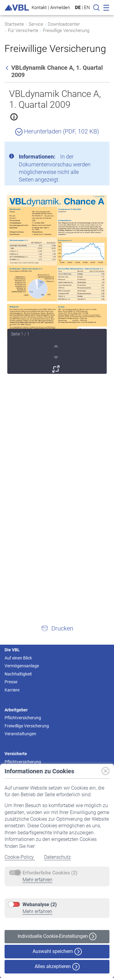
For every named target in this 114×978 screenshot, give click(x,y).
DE (78, 7)
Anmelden (60, 7)
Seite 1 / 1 (20, 334)
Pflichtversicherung (23, 717)
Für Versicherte (23, 30)
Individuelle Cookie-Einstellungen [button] (57, 936)
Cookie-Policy (20, 857)
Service (36, 24)
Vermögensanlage (22, 665)
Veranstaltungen (20, 733)
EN (87, 7)
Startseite (14, 24)
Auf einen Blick (18, 658)
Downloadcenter (64, 24)
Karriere (12, 690)
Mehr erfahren (37, 880)
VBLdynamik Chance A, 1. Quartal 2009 (55, 99)
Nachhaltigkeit (18, 674)
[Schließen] (88, 148)
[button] (57, 628)
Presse (11, 681)
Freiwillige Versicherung (66, 30)
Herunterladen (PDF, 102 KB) (57, 131)
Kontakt (39, 7)
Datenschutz (57, 857)
